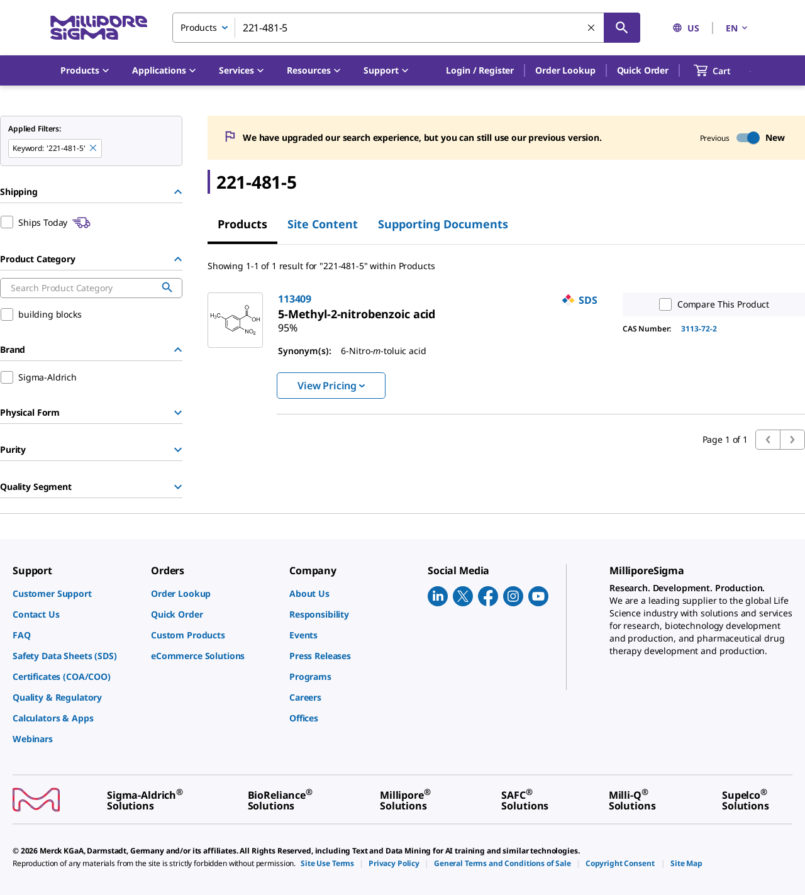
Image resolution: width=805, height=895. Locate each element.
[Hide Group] (178, 192)
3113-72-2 (699, 328)
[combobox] (406, 28)
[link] (356, 313)
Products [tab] (242, 223)
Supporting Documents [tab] (443, 223)
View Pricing (331, 385)
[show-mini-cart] (723, 70)
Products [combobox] (198, 27)
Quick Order (643, 70)
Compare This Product (711, 304)
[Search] (622, 28)
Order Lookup (565, 70)
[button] (480, 70)
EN (738, 28)
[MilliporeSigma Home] (98, 28)
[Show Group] (178, 412)
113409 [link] (294, 299)
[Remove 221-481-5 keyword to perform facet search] (93, 148)
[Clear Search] (592, 28)
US (685, 28)
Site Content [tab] (322, 223)
